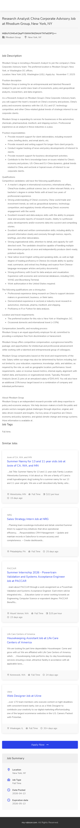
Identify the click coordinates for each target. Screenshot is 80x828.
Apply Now (40, 744)
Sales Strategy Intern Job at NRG (28, 519)
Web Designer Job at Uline (24, 696)
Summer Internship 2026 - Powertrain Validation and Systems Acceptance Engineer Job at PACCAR (36, 577)
